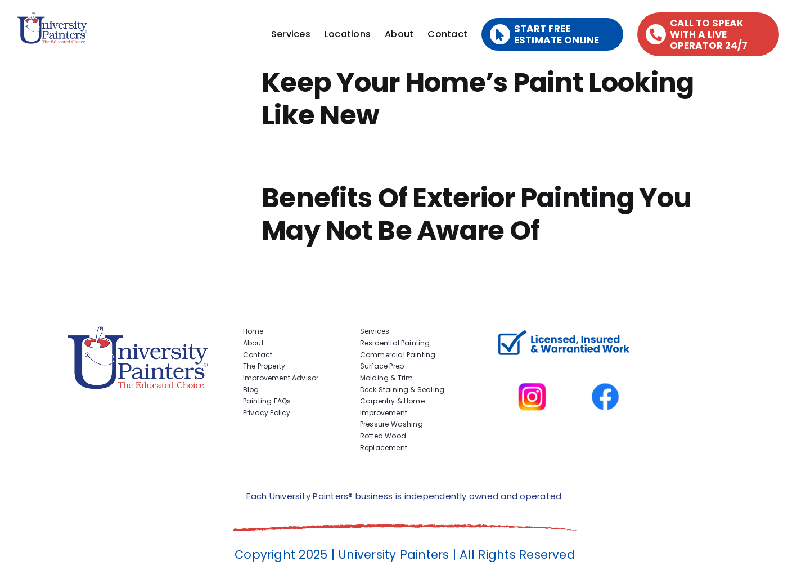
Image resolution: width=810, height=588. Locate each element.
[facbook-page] (605, 367)
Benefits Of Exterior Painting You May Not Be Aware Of (476, 214)
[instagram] (532, 367)
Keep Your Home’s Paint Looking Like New (478, 99)
